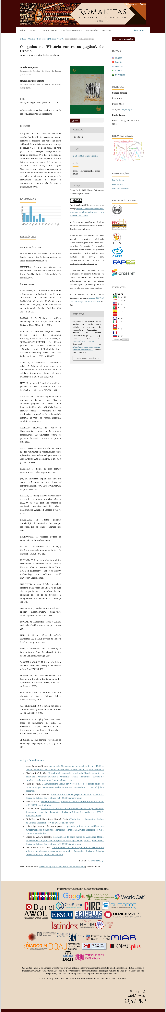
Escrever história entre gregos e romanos (71, 794)
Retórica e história (50, 801)
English (118, 57)
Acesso (143, 4)
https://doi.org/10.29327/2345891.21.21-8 (39, 102)
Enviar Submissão (123, 39)
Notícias (106, 30)
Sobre (33, 30)
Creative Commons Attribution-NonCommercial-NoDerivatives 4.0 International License (87, 212)
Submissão (92, 30)
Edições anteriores (71, 30)
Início (23, 30)
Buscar (139, 30)
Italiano (118, 70)
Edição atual (50, 30)
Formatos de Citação (85, 358)
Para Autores (117, 184)
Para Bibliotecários (120, 188)
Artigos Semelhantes (32, 760)
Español (119, 62)
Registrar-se (130, 4)
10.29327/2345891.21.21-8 (83, 341)
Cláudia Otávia (76, 819)
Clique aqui (126, 109)
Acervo (31, 39)
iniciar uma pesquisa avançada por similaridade (62, 866)
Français (119, 66)
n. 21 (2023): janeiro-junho (50, 39)
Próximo (96, 860)
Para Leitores (118, 180)
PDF (76, 120)
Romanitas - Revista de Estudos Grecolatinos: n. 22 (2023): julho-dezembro (68, 769)
